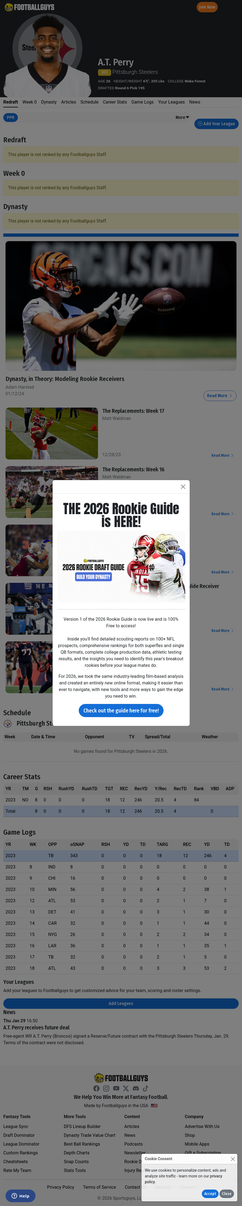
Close (227, 1193)
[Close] (233, 1159)
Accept (210, 1193)
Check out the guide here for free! (121, 710)
